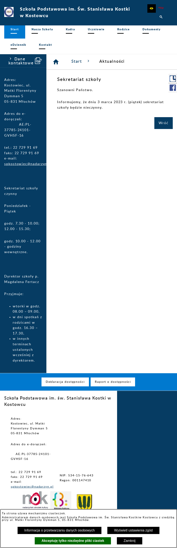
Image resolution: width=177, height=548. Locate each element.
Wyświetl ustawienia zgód (133, 530)
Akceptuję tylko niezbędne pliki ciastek (72, 540)
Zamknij (130, 540)
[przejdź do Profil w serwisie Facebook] (173, 87)
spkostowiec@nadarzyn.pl (28, 166)
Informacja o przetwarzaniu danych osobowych (59, 530)
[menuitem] (14, 33)
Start (81, 63)
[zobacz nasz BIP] (161, 8)
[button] (151, 8)
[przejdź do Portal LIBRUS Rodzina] (173, 78)
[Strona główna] (56, 64)
